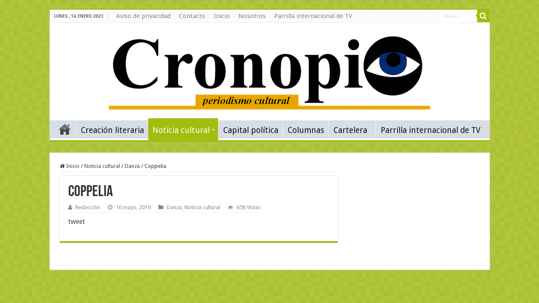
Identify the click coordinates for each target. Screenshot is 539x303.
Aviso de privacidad (143, 16)
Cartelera (350, 130)
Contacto (192, 16)
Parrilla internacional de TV (313, 16)
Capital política (250, 130)
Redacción (87, 207)
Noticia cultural (181, 130)
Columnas (306, 130)
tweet (76, 222)
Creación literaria (112, 130)
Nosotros (252, 16)
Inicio (222, 16)
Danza (132, 166)
